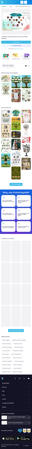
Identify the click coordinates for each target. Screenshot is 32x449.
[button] (28, 11)
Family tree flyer (17, 368)
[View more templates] (16, 184)
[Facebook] (15, 378)
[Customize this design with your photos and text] (16, 22)
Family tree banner (6, 368)
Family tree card (6, 371)
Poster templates (6, 357)
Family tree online (18, 343)
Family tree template (7, 361)
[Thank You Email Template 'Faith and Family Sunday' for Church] (16, 316)
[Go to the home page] (1, 2)
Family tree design (6, 343)
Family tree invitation (17, 371)
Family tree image (6, 364)
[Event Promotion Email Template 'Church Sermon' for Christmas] (26, 272)
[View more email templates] (16, 330)
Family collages (5, 340)
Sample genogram (18, 347)
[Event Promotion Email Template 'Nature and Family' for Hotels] (5, 294)
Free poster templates (18, 350)
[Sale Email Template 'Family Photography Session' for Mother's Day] (5, 316)
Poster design (5, 354)
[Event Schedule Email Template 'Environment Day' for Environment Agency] (16, 272)
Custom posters (6, 350)
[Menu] (30, 2)
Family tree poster (17, 357)
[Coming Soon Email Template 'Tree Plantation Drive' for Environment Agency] (5, 272)
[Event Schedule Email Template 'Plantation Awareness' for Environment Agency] (26, 251)
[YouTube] (28, 378)
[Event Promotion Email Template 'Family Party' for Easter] (26, 316)
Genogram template (7, 347)
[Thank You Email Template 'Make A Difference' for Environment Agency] (16, 251)
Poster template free (16, 354)
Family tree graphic (19, 361)
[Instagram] (19, 378)
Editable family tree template (19, 340)
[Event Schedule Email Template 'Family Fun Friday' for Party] (26, 294)
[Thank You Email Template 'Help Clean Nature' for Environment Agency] (5, 251)
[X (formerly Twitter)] (24, 378)
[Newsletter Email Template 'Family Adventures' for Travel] (16, 294)
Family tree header (17, 364)
